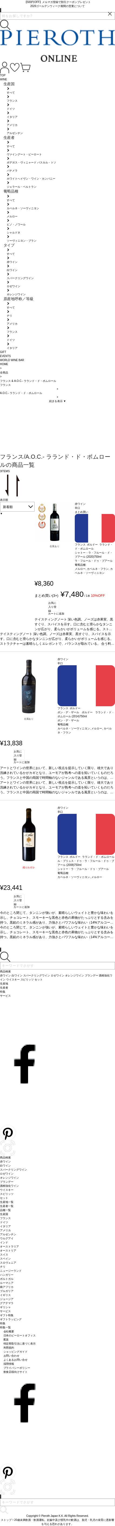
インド (4, 1242)
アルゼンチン (8, 1234)
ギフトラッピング (11, 1319)
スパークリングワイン (13, 1169)
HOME (4, 364)
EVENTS (5, 356)
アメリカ (5, 1230)
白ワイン (5, 1165)
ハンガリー (6, 1274)
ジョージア (6, 1299)
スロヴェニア (8, 1262)
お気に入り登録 (52, 606)
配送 (6, 1339)
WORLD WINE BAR (12, 360)
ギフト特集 (6, 1315)
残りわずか (29, 867)
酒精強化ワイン (9, 1185)
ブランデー (6, 1181)
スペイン (5, 1258)
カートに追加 (56, 613)
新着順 (8, 507)
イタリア (5, 1226)
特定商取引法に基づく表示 (20, 1343)
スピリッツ (6, 1193)
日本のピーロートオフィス (20, 1335)
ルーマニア (6, 1282)
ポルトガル (6, 1278)
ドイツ (4, 1222)
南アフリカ (6, 1286)
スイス (4, 1254)
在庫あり (54, 546)
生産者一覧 (6, 1206)
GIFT (3, 352)
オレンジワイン (9, 1177)
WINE (3, 79)
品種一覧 (5, 1210)
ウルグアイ (6, 1238)
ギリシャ (5, 1307)
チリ (2, 1266)
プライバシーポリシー (17, 1367)
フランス (5, 1218)
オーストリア (8, 1250)
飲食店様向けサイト (16, 1371)
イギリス (5, 1295)
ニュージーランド (11, 1270)
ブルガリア (6, 1291)
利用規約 (9, 1347)
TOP (2, 75)
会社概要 (9, 1331)
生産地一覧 (6, 1202)
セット (4, 1197)
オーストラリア (9, 1246)
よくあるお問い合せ (16, 1359)
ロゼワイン (6, 1173)
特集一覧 (5, 1327)
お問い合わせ (12, 1355)
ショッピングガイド (16, 1351)
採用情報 (9, 1363)
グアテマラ (6, 1303)
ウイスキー (6, 1189)
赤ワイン (5, 1161)
